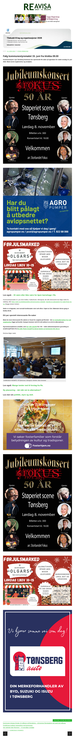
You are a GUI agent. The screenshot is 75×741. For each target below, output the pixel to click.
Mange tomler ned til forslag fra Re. (27, 385)
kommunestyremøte (17, 730)
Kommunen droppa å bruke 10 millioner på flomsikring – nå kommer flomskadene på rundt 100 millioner (34, 723)
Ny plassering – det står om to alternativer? (22, 390)
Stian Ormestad (22, 51)
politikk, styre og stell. (23, 395)
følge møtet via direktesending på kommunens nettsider (28, 302)
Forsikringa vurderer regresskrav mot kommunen (18, 725)
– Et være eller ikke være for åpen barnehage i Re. (34, 295)
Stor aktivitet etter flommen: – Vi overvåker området (18, 727)
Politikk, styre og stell (62, 720)
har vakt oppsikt (31, 326)
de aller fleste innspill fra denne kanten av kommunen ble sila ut (38, 329)
